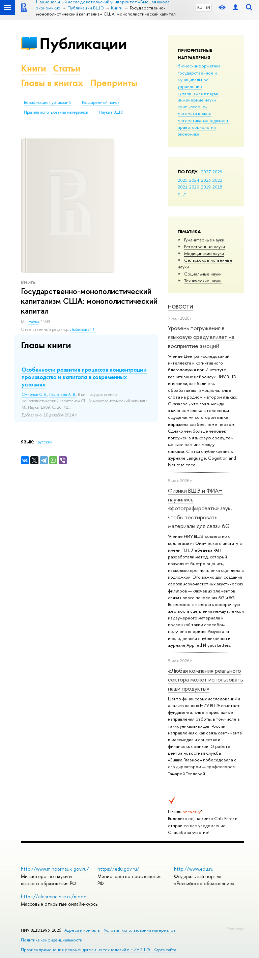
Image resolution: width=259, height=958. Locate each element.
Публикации (83, 43)
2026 (217, 172)
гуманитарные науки (198, 93)
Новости (180, 306)
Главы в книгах (52, 83)
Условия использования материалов (140, 930)
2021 (183, 187)
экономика (188, 134)
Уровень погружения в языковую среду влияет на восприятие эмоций (201, 337)
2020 (194, 187)
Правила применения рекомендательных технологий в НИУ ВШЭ (85, 950)
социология (204, 127)
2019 (206, 187)
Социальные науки (203, 274)
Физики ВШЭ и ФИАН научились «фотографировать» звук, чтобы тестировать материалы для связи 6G (200, 508)
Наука (33, 321)
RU (199, 7)
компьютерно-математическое (194, 110)
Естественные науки (204, 246)
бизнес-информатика (199, 66)
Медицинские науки (204, 253)
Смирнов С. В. (34, 394)
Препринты (113, 83)
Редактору (235, 928)
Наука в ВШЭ (111, 112)
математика (189, 120)
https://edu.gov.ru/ (118, 869)
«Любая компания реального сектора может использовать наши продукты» (205, 679)
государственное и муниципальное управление (197, 79)
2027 (206, 172)
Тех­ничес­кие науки (203, 281)
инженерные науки (197, 100)
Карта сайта (164, 950)
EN (208, 7)
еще (182, 194)
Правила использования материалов (56, 112)
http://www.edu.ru (193, 869)
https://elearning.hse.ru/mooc (53, 896)
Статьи (67, 68)
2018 (217, 187)
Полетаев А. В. (62, 394)
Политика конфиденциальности (51, 940)
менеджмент (216, 120)
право (184, 127)
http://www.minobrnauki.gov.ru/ (55, 869)
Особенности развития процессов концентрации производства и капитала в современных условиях (84, 377)
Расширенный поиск (100, 102)
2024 (194, 180)
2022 (217, 180)
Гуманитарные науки (204, 240)
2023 (206, 180)
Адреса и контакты (82, 930)
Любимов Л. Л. (83, 329)
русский (45, 442)
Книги (33, 68)
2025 (183, 180)
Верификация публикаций (47, 102)
